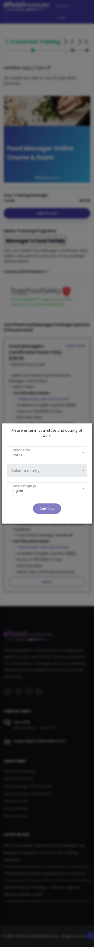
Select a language (24, 486)
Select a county (26, 470)
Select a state (21, 450)
